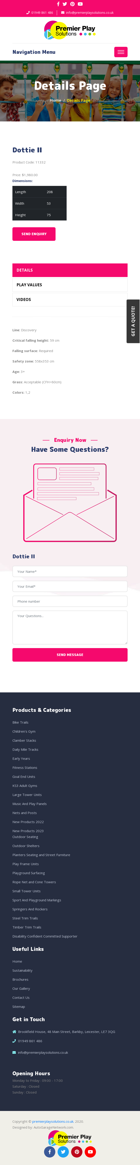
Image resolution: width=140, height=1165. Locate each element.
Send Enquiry (34, 234)
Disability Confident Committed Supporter (44, 936)
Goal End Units (23, 776)
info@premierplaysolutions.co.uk (90, 12)
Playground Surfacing (28, 873)
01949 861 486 (42, 12)
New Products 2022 (28, 821)
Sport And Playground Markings (36, 900)
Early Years (21, 758)
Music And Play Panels (29, 803)
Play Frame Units (25, 864)
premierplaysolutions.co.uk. (53, 1121)
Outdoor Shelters (26, 845)
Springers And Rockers (30, 909)
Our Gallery (21, 988)
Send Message (70, 654)
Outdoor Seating (25, 836)
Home (55, 100)
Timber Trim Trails (26, 927)
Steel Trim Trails (25, 918)
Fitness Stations (24, 767)
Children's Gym (23, 731)
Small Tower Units (26, 891)
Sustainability (22, 970)
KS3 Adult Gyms (24, 785)
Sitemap (18, 1006)
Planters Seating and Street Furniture (41, 854)
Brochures (20, 979)
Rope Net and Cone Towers (34, 882)
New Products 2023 (28, 831)
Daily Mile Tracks (25, 749)
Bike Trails (20, 722)
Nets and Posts (24, 812)
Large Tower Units (27, 794)
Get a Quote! (133, 321)
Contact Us (21, 997)
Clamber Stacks (24, 740)
